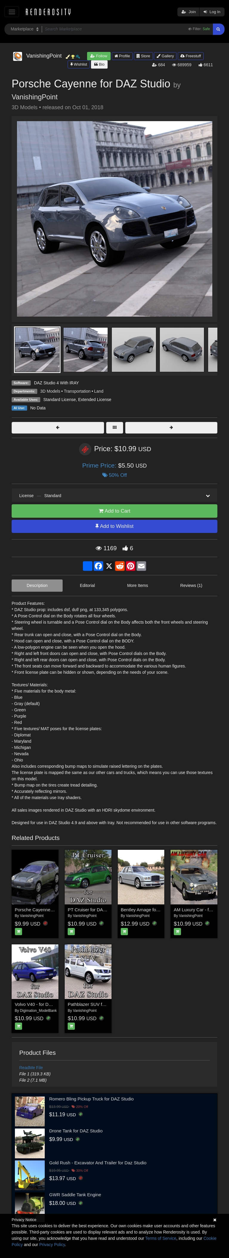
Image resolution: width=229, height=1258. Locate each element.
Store (143, 56)
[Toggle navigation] (11, 12)
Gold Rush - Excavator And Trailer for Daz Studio (97, 1162)
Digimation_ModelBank (38, 1011)
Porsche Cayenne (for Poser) (44, 909)
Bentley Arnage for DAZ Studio (151, 909)
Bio (99, 64)
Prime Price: (100, 465)
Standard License (59, 399)
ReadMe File (31, 1067)
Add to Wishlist (114, 526)
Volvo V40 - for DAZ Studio (41, 1004)
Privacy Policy (52, 1244)
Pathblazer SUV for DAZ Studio (99, 1004)
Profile (122, 56)
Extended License (94, 399)
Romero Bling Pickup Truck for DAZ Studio (91, 1098)
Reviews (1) (191, 585)
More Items (137, 585)
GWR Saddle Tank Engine (75, 1194)
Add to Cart (114, 511)
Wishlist (78, 64)
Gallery (165, 56)
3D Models (50, 391)
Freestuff (190, 56)
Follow (98, 56)
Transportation (77, 391)
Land (98, 391)
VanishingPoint (35, 97)
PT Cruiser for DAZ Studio (94, 909)
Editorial (87, 585)
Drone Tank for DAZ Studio (76, 1130)
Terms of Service (160, 1238)
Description (37, 585)
